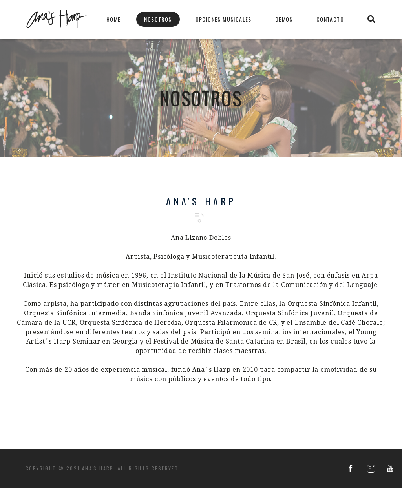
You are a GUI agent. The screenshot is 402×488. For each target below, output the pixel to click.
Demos (284, 19)
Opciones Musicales (224, 19)
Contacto (330, 19)
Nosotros (158, 19)
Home (113, 19)
